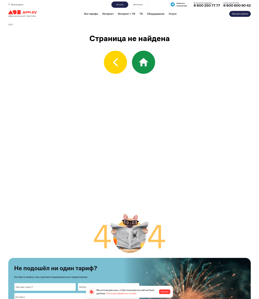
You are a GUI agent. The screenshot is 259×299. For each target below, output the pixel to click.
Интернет (108, 13)
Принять (165, 291)
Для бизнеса (138, 4)
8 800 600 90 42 (237, 5)
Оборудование (155, 13)
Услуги (173, 13)
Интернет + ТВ (126, 13)
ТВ (141, 13)
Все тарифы (91, 13)
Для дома (119, 4)
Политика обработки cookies (121, 293)
